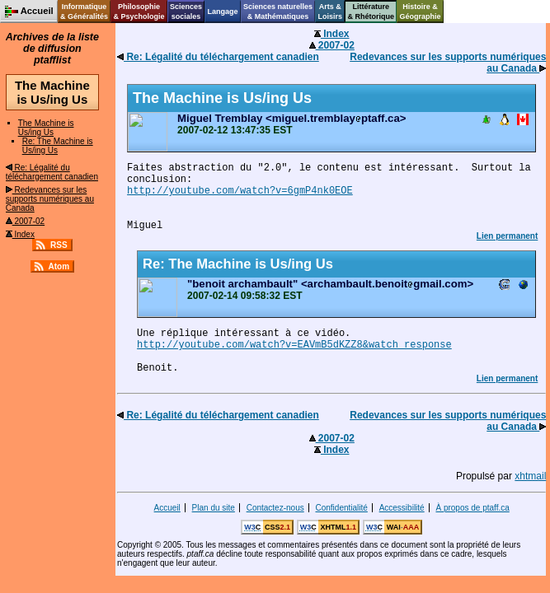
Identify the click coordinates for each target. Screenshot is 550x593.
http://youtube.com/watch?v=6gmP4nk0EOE (240, 191)
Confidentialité (341, 507)
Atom (59, 266)
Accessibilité (402, 507)
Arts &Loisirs (330, 11)
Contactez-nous (275, 507)
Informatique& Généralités (84, 11)
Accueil (167, 507)
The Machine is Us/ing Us (46, 128)
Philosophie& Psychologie (138, 11)
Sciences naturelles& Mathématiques (278, 11)
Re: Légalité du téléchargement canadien (52, 172)
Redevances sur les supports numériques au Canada (50, 198)
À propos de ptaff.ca (472, 507)
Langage (222, 11)
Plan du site (213, 507)
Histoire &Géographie (420, 11)
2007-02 (25, 221)
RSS (59, 245)
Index (20, 234)
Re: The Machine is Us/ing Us (57, 146)
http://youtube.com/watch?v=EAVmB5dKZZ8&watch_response (294, 345)
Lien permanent (507, 235)
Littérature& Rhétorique (371, 11)
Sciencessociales (186, 11)
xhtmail (530, 476)
